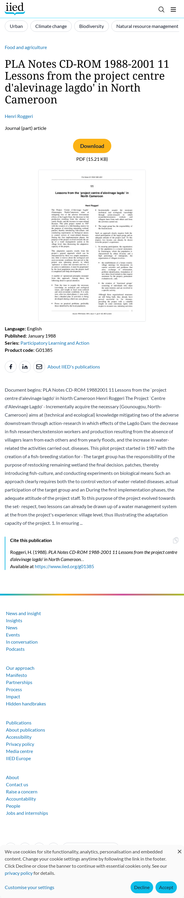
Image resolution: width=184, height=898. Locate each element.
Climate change (51, 26)
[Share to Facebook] (11, 367)
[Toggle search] (161, 9)
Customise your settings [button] (29, 887)
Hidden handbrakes (26, 703)
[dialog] (92, 871)
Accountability (21, 798)
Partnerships (19, 682)
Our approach (20, 668)
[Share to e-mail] (39, 367)
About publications (25, 729)
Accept (166, 887)
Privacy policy (20, 744)
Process (14, 689)
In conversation (22, 642)
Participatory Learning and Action (54, 343)
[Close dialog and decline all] (179, 848)
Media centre (19, 751)
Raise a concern (21, 791)
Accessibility (18, 737)
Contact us (17, 784)
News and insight (23, 613)
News (12, 627)
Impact (13, 696)
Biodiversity (91, 26)
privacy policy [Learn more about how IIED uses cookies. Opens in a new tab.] (19, 873)
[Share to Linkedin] (25, 367)
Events (13, 634)
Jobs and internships (27, 813)
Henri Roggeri (19, 116)
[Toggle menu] (173, 9)
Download (92, 146)
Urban (16, 26)
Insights (14, 620)
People (13, 806)
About (12, 777)
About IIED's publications (73, 366)
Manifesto (16, 675)
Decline (142, 887)
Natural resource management (147, 26)
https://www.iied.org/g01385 (64, 566)
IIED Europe (18, 758)
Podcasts (15, 649)
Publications (18, 722)
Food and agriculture (26, 47)
